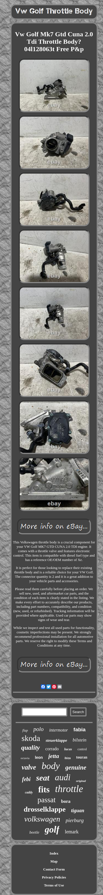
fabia (79, 729)
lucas (68, 749)
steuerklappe (56, 740)
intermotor (58, 730)
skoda (30, 738)
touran (81, 757)
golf (52, 829)
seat (42, 777)
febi (26, 779)
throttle (69, 789)
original (81, 780)
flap (25, 730)
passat (47, 800)
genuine (76, 767)
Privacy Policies (54, 877)
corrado (52, 748)
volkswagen (42, 819)
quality (30, 747)
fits (43, 789)
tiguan (77, 810)
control (82, 749)
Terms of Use (54, 885)
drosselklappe (45, 809)
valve (29, 767)
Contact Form (54, 869)
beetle (34, 832)
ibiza (68, 758)
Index (54, 853)
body (50, 766)
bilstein (79, 740)
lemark (72, 831)
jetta (53, 755)
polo (39, 729)
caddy (29, 792)
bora (65, 801)
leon (39, 757)
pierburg (75, 820)
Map (54, 861)
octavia (25, 758)
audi (63, 777)
